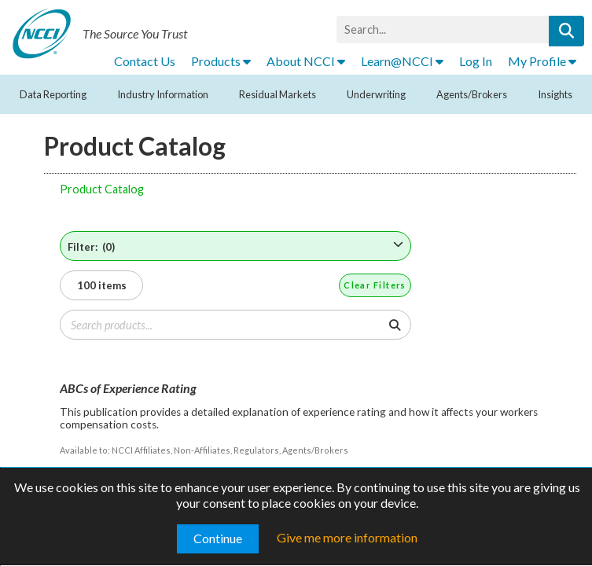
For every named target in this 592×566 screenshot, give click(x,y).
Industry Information (162, 94)
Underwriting (376, 94)
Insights (555, 94)
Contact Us (144, 60)
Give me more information (347, 537)
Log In (475, 60)
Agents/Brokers (471, 94)
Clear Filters (375, 285)
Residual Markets (277, 94)
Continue (217, 538)
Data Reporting (53, 94)
